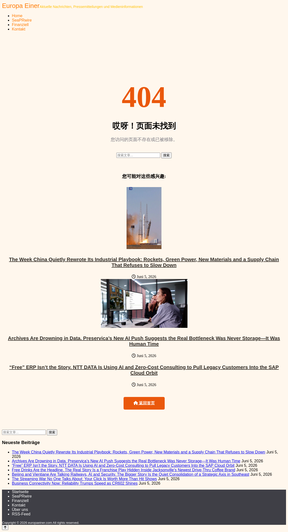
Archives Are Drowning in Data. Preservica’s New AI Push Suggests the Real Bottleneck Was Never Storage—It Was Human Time (144, 341)
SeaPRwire (22, 20)
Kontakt (18, 29)
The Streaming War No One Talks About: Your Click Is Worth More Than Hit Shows (84, 479)
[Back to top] (5, 527)
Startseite (20, 492)
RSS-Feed (21, 514)
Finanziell (20, 25)
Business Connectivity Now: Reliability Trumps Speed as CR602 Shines (75, 483)
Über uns (20, 509)
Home (17, 16)
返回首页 (144, 403)
